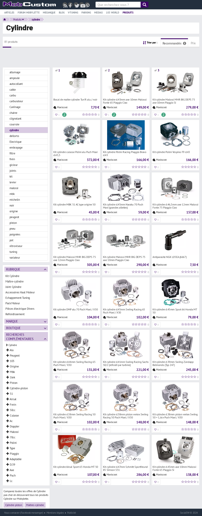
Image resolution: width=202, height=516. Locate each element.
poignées (15, 234)
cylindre (36, 19)
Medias (98, 12)
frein (12, 159)
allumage (15, 72)
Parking (86, 12)
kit (11, 176)
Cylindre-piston (13, 505)
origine (14, 211)
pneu (12, 228)
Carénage (15, 107)
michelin (15, 200)
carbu (13, 95)
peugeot (14, 217)
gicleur (14, 165)
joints (13, 171)
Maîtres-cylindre (35, 505)
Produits (128, 12)
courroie (14, 124)
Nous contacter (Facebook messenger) (23, 512)
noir (12, 205)
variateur (15, 257)
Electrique (16, 142)
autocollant (16, 84)
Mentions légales (55, 512)
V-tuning (73, 12)
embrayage (16, 147)
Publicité (71, 512)
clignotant (15, 118)
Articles (9, 12)
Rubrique (13, 269)
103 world (112, 12)
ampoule (15, 78)
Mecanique (49, 12)
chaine (13, 113)
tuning (13, 252)
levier (13, 182)
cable (13, 89)
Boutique (13, 328)
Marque (12, 321)
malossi (14, 188)
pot (11, 240)
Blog (61, 12)
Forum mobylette (28, 12)
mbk (12, 194)
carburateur (16, 101)
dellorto (14, 136)
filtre (12, 153)
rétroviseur (16, 246)
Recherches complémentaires (19, 336)
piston (13, 223)
